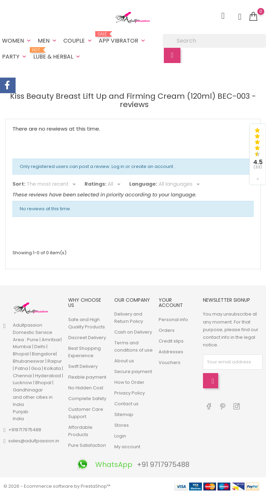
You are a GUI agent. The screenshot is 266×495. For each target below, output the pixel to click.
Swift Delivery (83, 366)
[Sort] (52, 184)
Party (15, 57)
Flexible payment (87, 377)
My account (127, 446)
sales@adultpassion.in (33, 440)
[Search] (214, 41)
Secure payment (133, 371)
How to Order (129, 382)
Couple (78, 41)
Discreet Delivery (87, 337)
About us (124, 360)
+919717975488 (24, 429)
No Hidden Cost (85, 387)
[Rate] (115, 184)
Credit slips (171, 341)
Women (17, 41)
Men (48, 41)
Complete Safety (87, 398)
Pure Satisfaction (87, 445)
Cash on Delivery (133, 332)
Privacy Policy (129, 393)
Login (120, 436)
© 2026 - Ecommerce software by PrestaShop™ (56, 486)
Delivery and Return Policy (128, 318)
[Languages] (180, 184)
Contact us (126, 403)
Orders (167, 330)
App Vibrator (123, 38)
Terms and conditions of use (133, 346)
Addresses (171, 351)
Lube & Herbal (57, 54)
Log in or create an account (143, 166)
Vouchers (169, 362)
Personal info (173, 319)
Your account (171, 303)
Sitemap (123, 414)
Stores (121, 425)
